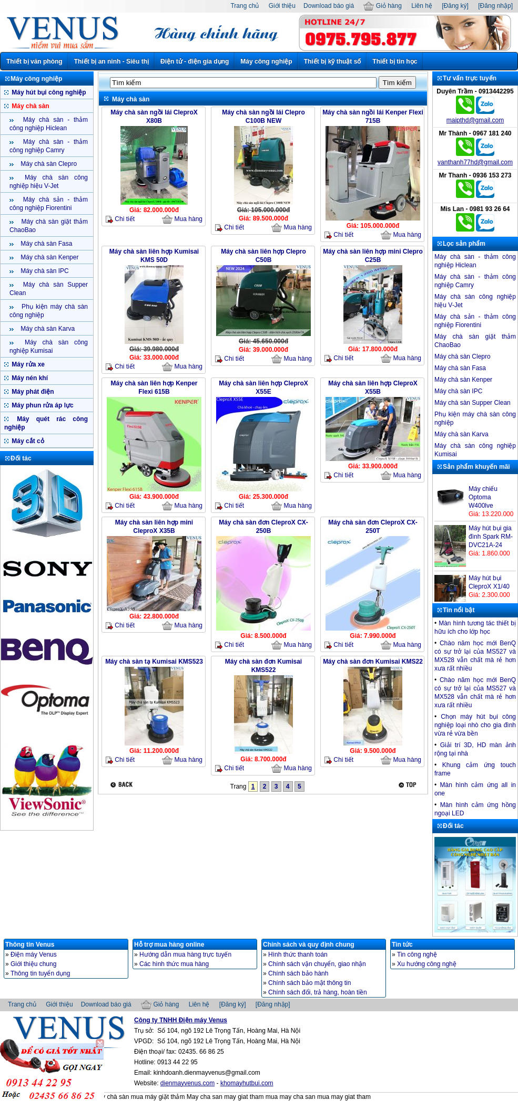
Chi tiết (120, 219)
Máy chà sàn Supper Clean (472, 402)
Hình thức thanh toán (298, 954)
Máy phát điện (32, 391)
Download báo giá (328, 5)
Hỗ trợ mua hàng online (169, 944)
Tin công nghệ (417, 954)
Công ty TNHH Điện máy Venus (180, 1020)
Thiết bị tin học (394, 61)
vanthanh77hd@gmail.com (475, 162)
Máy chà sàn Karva (47, 328)
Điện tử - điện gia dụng (194, 61)
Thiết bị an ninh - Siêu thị (111, 61)
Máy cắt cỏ (27, 441)
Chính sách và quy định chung (308, 944)
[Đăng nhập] (495, 5)
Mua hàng (182, 219)
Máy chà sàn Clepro (48, 163)
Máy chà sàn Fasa (45, 243)
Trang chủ (244, 5)
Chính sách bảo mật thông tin (309, 983)
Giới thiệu (282, 5)
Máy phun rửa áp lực (42, 405)
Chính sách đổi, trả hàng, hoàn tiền (317, 992)
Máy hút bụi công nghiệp (48, 92)
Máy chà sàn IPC (44, 271)
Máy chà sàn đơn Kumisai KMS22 (373, 661)
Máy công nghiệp (266, 61)
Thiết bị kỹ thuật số (332, 61)
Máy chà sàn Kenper (48, 257)
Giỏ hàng (382, 5)
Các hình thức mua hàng (174, 964)
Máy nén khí (29, 378)
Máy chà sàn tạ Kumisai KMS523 (154, 661)
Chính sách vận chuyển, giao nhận (317, 964)
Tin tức (402, 944)
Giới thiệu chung (33, 964)
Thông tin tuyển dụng (40, 973)
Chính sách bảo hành (298, 973)
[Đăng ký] (455, 5)
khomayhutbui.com (246, 1083)
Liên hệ (421, 5)
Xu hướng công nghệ (426, 964)
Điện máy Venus (34, 954)
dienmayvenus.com (187, 1083)
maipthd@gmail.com (475, 120)
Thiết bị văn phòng (34, 61)
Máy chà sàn (29, 106)
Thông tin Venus (29, 944)
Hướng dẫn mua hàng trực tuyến (185, 954)
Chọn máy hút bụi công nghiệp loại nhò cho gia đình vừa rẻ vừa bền (475, 725)
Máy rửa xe (27, 364)
